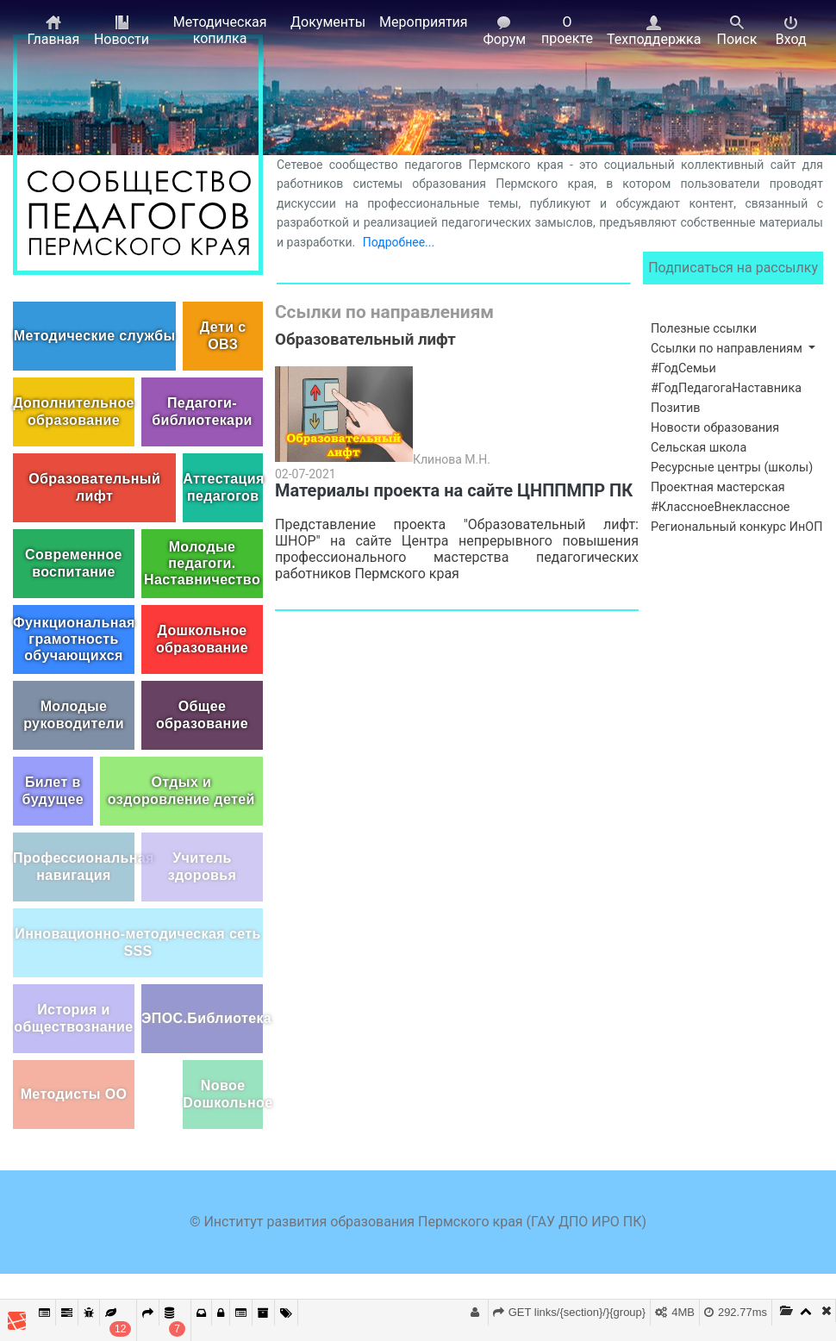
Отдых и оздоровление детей (181, 790)
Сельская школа (698, 447)
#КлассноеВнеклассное (720, 507)
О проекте (567, 30)
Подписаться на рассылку (733, 267)
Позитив (676, 408)
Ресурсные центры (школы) (732, 467)
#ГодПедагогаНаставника (726, 388)
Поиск (736, 31)
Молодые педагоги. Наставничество (202, 563)
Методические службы (95, 335)
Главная (53, 31)
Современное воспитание (73, 562)
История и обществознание (73, 1017)
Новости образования (715, 428)
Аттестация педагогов (223, 486)
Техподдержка (654, 31)
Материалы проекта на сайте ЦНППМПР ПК (454, 490)
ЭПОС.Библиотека (202, 1018)
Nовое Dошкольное (223, 1093)
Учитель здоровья (202, 866)
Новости (121, 31)
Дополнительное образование (73, 411)
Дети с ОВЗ (223, 335)
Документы (327, 22)
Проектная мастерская (718, 487)
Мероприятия (423, 22)
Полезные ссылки (704, 328)
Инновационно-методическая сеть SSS (138, 941)
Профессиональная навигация (73, 866)
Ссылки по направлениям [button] (728, 348)
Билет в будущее (53, 790)
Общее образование (202, 714)
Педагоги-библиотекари (202, 411)
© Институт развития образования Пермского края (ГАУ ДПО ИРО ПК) (418, 1221)
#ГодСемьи (683, 368)
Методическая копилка (220, 30)
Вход (791, 31)
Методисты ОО (74, 1094)
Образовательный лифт (94, 486)
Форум (504, 31)
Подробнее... (398, 242)
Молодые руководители (73, 714)
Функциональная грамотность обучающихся (73, 639)
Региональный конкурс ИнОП (736, 527)
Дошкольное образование (202, 638)
